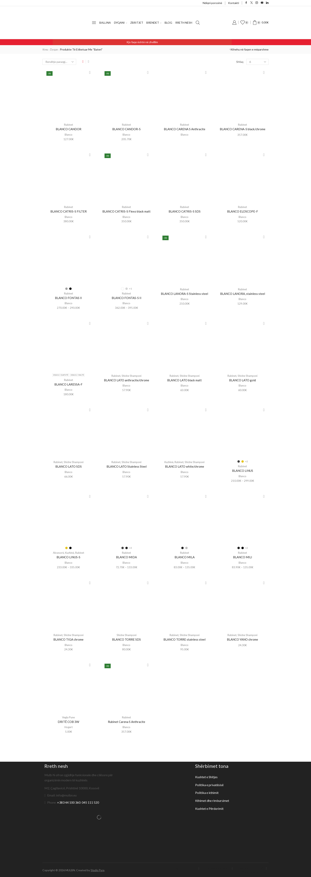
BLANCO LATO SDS (68, 466)
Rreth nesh (183, 22)
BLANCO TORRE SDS (126, 639)
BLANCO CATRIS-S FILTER (68, 211)
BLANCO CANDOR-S (126, 129)
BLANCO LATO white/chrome (184, 466)
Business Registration (214, 867)
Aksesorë (57, 552)
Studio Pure (98, 869)
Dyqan (55, 49)
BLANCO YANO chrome (242, 639)
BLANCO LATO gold (242, 380)
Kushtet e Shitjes (206, 776)
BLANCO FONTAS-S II (126, 297)
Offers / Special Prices (252, 871)
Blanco (68, 134)
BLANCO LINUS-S (68, 556)
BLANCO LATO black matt (184, 380)
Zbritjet (136, 22)
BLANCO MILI (242, 556)
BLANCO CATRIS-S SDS (184, 211)
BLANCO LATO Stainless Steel (126, 466)
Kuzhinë (168, 461)
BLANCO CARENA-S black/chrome (242, 129)
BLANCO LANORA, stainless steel (242, 293)
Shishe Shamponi (132, 375)
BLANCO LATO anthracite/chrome (126, 380)
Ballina (105, 22)
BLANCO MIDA (126, 556)
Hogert (68, 726)
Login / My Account (179, 867)
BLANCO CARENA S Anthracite (184, 129)
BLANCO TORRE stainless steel (184, 639)
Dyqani (120, 22)
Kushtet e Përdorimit (209, 808)
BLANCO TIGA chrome (68, 639)
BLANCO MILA (184, 556)
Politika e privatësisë (209, 784)
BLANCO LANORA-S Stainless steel (184, 293)
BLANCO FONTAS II (68, 297)
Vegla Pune (68, 716)
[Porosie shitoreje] (59, 62)
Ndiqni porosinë (212, 3)
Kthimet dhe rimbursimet (212, 800)
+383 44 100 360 (69, 802)
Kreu (46, 49)
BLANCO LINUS (242, 470)
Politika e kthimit (207, 792)
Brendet (153, 22)
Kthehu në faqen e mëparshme (249, 49)
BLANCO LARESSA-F (68, 384)
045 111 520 (90, 802)
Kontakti (233, 3)
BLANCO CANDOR (68, 129)
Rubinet (68, 124)
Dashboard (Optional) (250, 867)
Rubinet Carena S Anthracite (126, 721)
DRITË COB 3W (68, 721)
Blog (168, 22)
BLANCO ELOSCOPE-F (242, 211)
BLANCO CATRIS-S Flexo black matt (126, 211)
